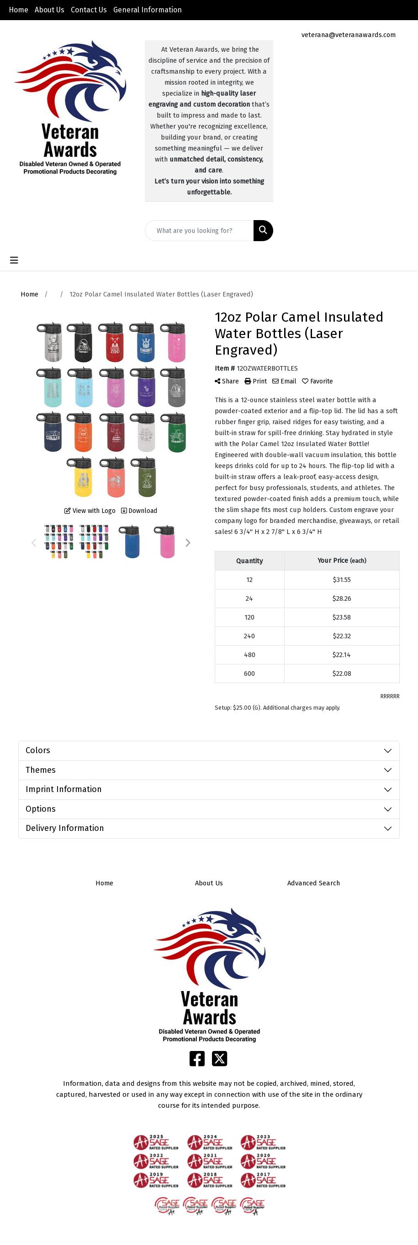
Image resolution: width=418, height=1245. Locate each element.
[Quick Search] (199, 230)
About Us (49, 9)
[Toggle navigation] (14, 260)
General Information (147, 9)
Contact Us (89, 9)
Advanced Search (313, 883)
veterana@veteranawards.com (349, 35)
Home (18, 9)
